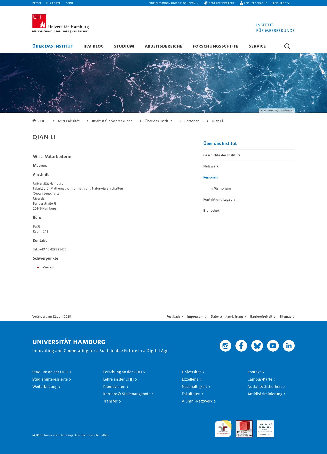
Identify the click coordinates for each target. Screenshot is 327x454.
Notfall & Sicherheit (265, 386)
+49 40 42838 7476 (52, 249)
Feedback (173, 316)
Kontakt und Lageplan (220, 199)
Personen (210, 177)
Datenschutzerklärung (227, 316)
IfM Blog (93, 45)
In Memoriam (220, 188)
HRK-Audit (264, 422)
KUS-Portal (54, 3)
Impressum (195, 316)
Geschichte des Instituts (221, 155)
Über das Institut (52, 45)
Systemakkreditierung (286, 422)
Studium (124, 45)
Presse (37, 3)
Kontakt (254, 372)
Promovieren (114, 386)
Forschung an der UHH (122, 372)
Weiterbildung (44, 386)
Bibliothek (211, 210)
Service (257, 45)
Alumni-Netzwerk (197, 401)
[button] (174, 3)
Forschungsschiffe (215, 45)
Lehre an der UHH (118, 379)
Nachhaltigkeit (194, 386)
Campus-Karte (260, 379)
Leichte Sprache (255, 3)
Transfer (110, 401)
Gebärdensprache (222, 3)
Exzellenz (190, 379)
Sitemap (286, 316)
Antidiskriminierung (265, 393)
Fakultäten (191, 393)
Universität (191, 372)
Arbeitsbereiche (163, 45)
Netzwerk (211, 166)
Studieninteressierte (50, 379)
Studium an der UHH (50, 372)
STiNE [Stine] (69, 3)
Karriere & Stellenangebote (127, 393)
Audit (240, 422)
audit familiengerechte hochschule (223, 427)
